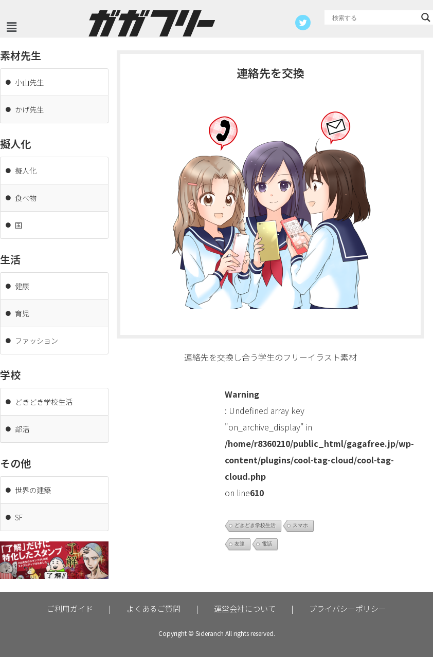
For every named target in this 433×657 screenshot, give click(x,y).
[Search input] (374, 17)
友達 (239, 544)
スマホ (300, 525)
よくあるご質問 (154, 608)
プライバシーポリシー (347, 608)
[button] (11, 27)
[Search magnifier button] (426, 17)
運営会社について (245, 608)
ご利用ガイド (70, 608)
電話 (267, 544)
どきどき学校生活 (255, 525)
